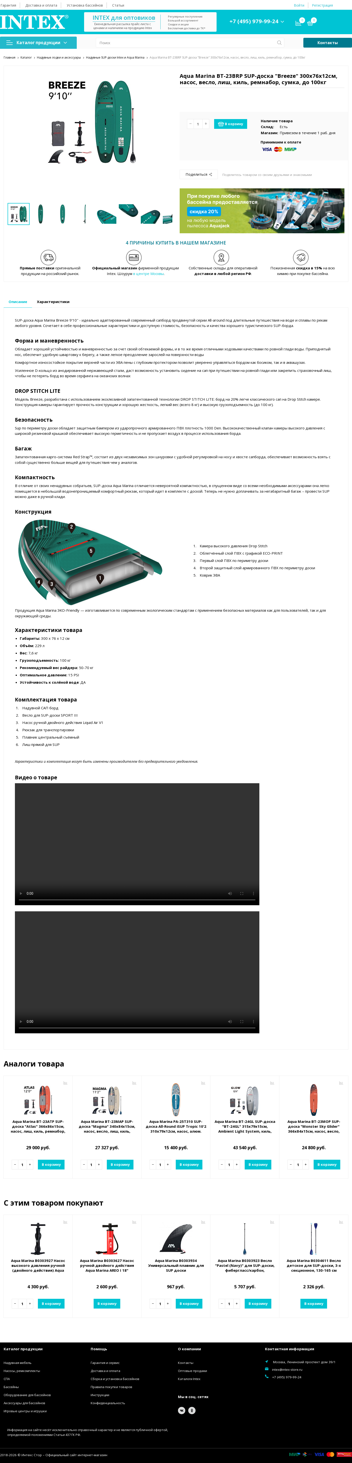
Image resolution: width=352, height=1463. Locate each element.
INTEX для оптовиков (124, 17)
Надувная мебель (18, 1363)
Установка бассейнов (85, 5)
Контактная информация (289, 1348)
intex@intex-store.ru (287, 1369)
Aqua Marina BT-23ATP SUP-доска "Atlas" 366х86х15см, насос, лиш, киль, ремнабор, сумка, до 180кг (38, 1128)
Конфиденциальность (108, 1403)
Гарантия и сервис (105, 1363)
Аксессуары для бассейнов (24, 1403)
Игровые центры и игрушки (25, 1411)
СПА (7, 1379)
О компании (189, 1348)
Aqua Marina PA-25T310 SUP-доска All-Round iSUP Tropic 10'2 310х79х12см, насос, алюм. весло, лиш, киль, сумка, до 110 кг (176, 1131)
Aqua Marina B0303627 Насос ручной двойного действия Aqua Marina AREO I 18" (107, 1265)
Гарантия (8, 5)
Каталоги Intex (189, 1379)
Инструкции (100, 1395)
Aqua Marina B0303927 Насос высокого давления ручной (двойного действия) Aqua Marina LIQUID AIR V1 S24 (38, 1267)
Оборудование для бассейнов (27, 1395)
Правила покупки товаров (111, 1387)
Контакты (328, 42)
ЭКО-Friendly (68, 610)
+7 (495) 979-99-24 (254, 21)
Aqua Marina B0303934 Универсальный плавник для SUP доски (176, 1265)
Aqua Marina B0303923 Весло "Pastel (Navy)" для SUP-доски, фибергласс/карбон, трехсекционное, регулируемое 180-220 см (245, 1270)
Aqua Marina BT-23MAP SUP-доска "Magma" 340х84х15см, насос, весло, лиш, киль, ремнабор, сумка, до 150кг (107, 1128)
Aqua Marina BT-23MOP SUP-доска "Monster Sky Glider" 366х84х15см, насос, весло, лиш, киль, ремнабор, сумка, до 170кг (313, 1131)
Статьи (118, 5)
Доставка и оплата (41, 5)
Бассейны (11, 1387)
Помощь (99, 1348)
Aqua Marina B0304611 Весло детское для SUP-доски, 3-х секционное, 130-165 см (314, 1265)
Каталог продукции (36, 42)
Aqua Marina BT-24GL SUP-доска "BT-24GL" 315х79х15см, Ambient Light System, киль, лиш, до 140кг (245, 1128)
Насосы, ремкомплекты (22, 1371)
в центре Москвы (148, 273)
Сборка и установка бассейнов (115, 1379)
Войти (299, 5)
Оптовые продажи (192, 1371)
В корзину (230, 124)
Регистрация (322, 5)
